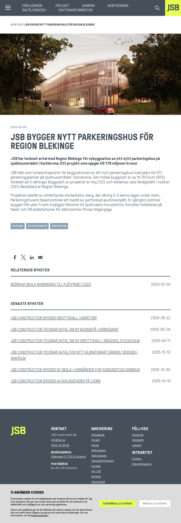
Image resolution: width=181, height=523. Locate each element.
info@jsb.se (58, 440)
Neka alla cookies (155, 505)
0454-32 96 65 (60, 445)
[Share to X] (23, 257)
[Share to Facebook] (14, 257)
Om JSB (96, 471)
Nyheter (16, 24)
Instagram (138, 440)
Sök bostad (98, 482)
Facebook (138, 435)
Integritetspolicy (142, 464)
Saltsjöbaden (34, 10)
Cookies (137, 458)
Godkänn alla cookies (117, 505)
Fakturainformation (76, 10)
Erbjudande (32, 6)
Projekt (62, 6)
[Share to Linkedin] (31, 257)
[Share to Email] (40, 257)
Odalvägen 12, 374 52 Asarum (68, 456)
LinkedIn (137, 445)
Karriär (88, 6)
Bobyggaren (118, 6)
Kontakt (96, 466)
